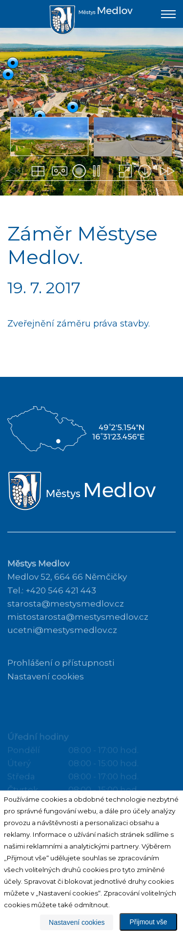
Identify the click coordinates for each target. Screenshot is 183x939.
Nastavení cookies (45, 690)
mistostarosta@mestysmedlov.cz (77, 630)
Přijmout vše (148, 922)
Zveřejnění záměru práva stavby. (78, 324)
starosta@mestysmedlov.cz (65, 617)
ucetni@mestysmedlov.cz (62, 644)
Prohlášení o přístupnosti (60, 676)
